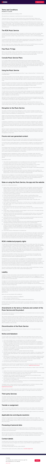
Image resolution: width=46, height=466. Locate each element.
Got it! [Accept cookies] (37, 460)
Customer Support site (28, 448)
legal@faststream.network (34, 365)
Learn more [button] (8, 463)
